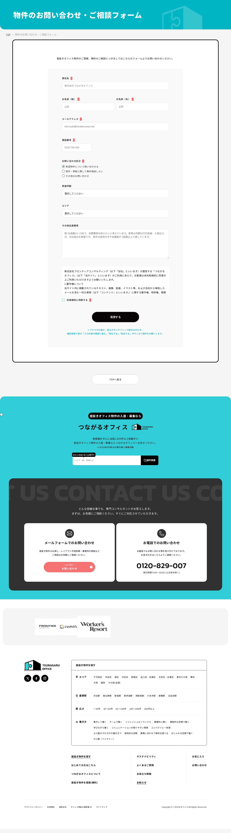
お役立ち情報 (144, 777)
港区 (116, 680)
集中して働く (100, 725)
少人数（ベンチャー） (104, 743)
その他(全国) (114, 686)
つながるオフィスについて (86, 777)
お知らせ (142, 786)
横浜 (192, 680)
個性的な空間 (130, 737)
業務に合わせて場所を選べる (154, 737)
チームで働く (115, 725)
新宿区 (134, 680)
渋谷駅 (97, 699)
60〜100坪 (121, 712)
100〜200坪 (135, 712)
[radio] (115, 167)
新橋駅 (162, 699)
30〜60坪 (108, 712)
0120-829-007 (162, 571)
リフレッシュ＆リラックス (138, 725)
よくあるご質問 (145, 769)
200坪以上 (149, 712)
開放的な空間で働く (179, 725)
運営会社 (63, 811)
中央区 (108, 680)
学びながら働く (101, 731)
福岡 (103, 686)
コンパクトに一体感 (161, 731)
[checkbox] (115, 171)
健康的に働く (160, 725)
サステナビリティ (146, 760)
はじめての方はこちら (83, 769)
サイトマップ (101, 811)
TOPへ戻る (115, 382)
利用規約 (51, 811)
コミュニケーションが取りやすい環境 (130, 731)
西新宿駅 (140, 699)
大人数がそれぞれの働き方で (108, 737)
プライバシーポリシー (33, 811)
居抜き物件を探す (81, 760)
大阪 (96, 686)
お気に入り (198, 760)
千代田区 (98, 680)
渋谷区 (125, 680)
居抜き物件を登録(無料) (84, 786)
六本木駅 (151, 699)
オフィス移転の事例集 (81, 811)
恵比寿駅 (107, 699)
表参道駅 (128, 699)
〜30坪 (97, 712)
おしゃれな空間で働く (182, 737)
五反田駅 (172, 699)
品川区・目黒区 (148, 680)
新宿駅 (117, 699)
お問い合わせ (199, 769)
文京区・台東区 (166, 680)
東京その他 (182, 680)
